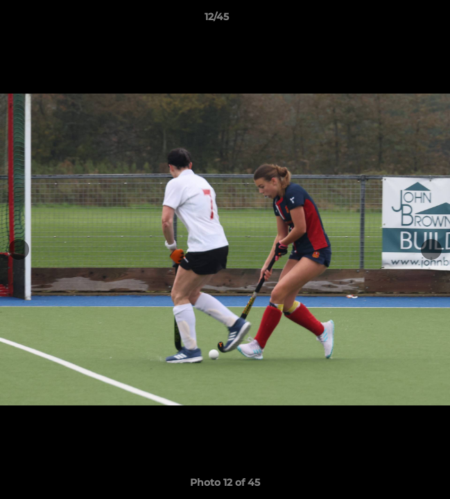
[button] (400, 20)
